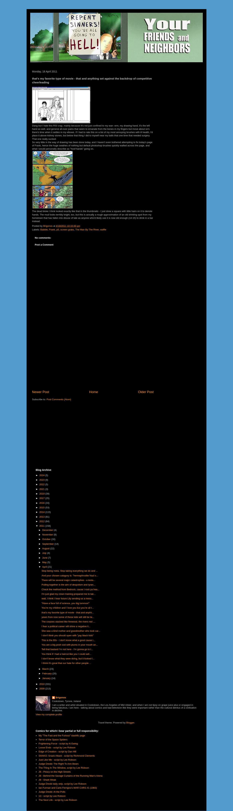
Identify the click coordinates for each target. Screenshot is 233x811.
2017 (42, 498)
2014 (42, 512)
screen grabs (67, 229)
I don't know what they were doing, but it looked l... (68, 658)
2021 (42, 489)
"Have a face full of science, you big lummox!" (65, 603)
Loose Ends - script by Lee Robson (57, 747)
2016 (42, 503)
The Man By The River (87, 229)
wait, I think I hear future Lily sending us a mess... (67, 598)
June (45, 557)
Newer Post (40, 392)
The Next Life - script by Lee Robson (58, 800)
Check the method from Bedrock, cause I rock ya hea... (70, 589)
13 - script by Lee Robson (52, 796)
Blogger (130, 722)
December (48, 530)
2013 (42, 516)
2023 (42, 479)
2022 (42, 484)
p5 (57, 229)
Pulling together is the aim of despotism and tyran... (68, 584)
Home (93, 392)
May (44, 562)
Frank (52, 229)
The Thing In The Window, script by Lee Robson (64, 767)
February (47, 673)
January (46, 678)
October (46, 539)
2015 (42, 507)
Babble (44, 229)
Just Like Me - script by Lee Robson (57, 759)
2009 (42, 688)
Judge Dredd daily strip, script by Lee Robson (62, 783)
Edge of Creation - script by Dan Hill (57, 751)
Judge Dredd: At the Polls (52, 791)
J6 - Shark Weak (47, 779)
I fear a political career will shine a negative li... (66, 626)
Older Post (146, 392)
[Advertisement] (93, 359)
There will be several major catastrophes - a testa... (68, 580)
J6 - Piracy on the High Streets (55, 771)
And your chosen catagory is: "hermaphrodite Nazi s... (70, 575)
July (44, 553)
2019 (42, 493)
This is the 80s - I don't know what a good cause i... (68, 640)
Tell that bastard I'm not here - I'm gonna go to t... (67, 649)
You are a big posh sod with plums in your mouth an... (70, 644)
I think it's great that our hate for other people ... (66, 663)
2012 (42, 521)
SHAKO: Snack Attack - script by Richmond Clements (67, 755)
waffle (103, 229)
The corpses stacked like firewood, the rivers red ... (68, 621)
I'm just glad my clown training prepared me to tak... (69, 594)
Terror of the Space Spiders (53, 739)
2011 (42, 526)
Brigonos (61, 697)
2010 (42, 684)
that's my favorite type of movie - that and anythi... (68, 612)
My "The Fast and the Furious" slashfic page (62, 735)
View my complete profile (49, 714)
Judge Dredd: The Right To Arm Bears (58, 763)
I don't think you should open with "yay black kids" (68, 635)
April (45, 566)
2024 (42, 475)
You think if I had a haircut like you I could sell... (66, 654)
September (48, 544)
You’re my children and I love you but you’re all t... (68, 607)
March (46, 669)
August (46, 548)
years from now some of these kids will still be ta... (68, 617)
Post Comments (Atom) (59, 399)
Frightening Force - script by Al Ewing (58, 743)
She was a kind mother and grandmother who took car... (71, 631)
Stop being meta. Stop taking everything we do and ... (70, 570)
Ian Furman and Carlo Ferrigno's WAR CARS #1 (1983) (68, 787)
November (48, 534)
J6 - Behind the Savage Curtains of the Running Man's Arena (70, 775)
